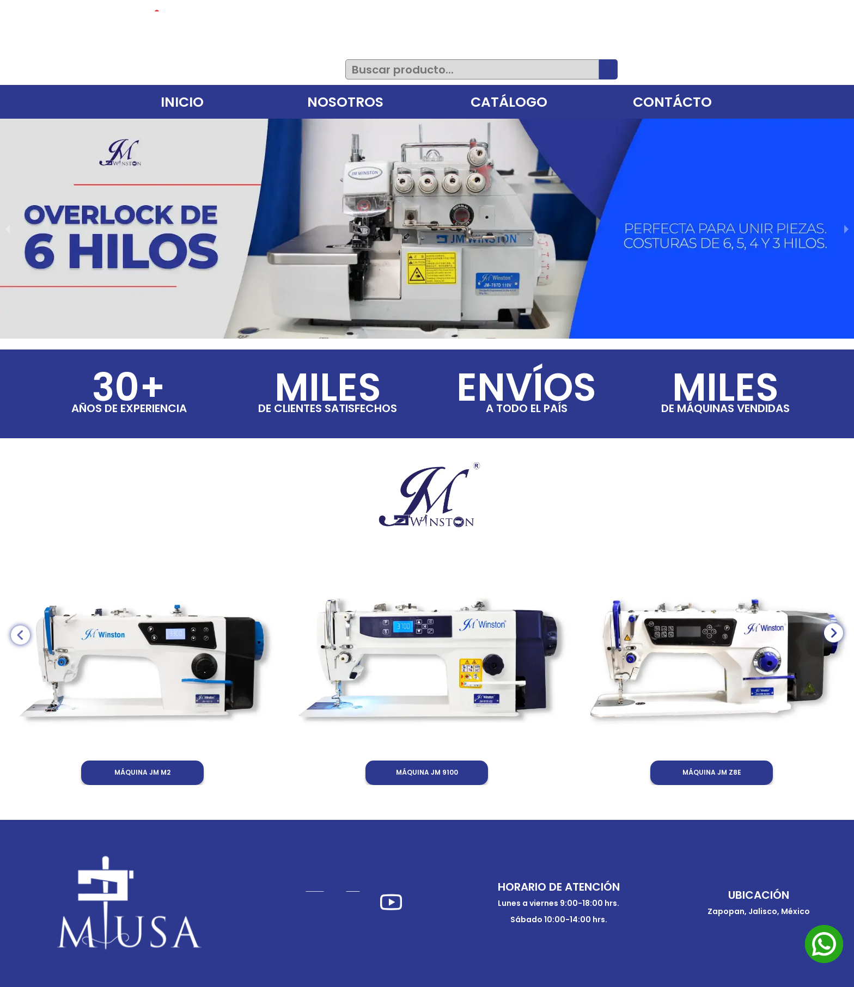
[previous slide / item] (7, 229)
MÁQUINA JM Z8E (711, 772)
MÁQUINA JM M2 (142, 772)
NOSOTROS (345, 102)
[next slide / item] (846, 229)
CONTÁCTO (672, 102)
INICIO (182, 102)
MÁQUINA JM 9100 (427, 772)
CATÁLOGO (509, 102)
